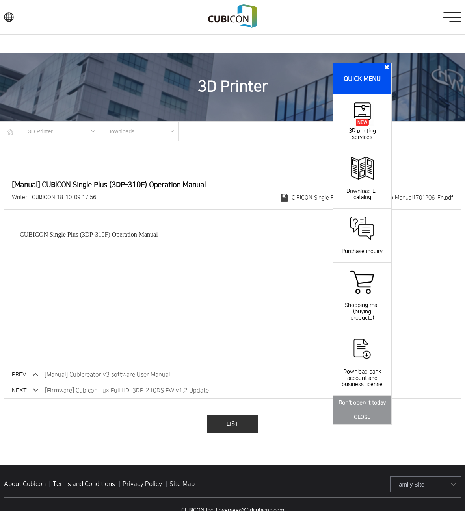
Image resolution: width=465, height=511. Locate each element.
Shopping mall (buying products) (362, 305)
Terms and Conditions (85, 483)
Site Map (182, 483)
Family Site (409, 484)
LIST (232, 423)
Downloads (120, 131)
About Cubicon (25, 483)
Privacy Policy (143, 483)
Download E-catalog (362, 187)
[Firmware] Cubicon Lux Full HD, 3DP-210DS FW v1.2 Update (127, 390)
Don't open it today (362, 403)
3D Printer (40, 131)
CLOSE (362, 417)
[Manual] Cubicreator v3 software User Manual (107, 374)
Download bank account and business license (362, 371)
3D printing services (362, 130)
